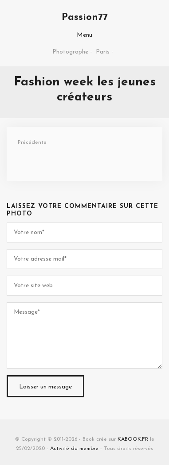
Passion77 (85, 17)
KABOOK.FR (133, 439)
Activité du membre (74, 448)
